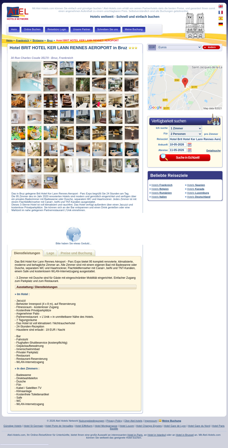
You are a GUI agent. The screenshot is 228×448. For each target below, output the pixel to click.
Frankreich (22, 40)
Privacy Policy (114, 420)
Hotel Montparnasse (106, 425)
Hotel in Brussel (185, 434)
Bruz (50, 40)
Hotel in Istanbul (156, 434)
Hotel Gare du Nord (199, 425)
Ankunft (163, 144)
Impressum (150, 420)
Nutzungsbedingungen (91, 420)
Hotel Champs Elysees (149, 425)
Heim (9, 40)
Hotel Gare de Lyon (175, 425)
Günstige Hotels (12, 425)
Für (166, 133)
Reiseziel (162, 139)
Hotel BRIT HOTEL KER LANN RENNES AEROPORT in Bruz (68, 47)
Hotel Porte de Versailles (59, 425)
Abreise (163, 150)
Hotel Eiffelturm (84, 425)
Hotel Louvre (126, 425)
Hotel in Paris (135, 434)
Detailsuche (213, 150)
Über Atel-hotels (133, 420)
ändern (211, 47)
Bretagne (38, 40)
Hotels (162, 185)
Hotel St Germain (33, 425)
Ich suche (162, 128)
